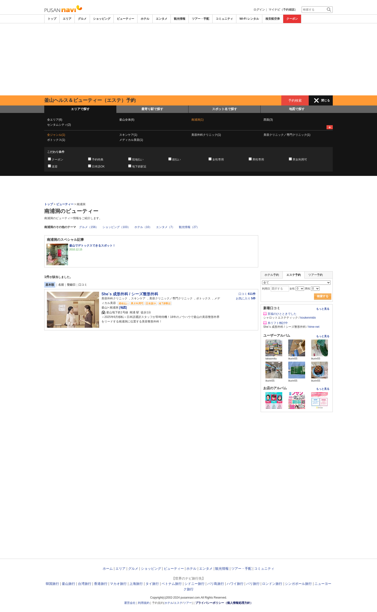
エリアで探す (80, 109)
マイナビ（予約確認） (283, 9)
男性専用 (258, 159)
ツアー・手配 (200, 18)
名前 (61, 284)
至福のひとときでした (282, 313)
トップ (52, 18)
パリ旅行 (253, 584)
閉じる (325, 100)
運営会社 (130, 603)
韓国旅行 (52, 584)
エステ (178, 603)
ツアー (187, 603)
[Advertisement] (188, 59)
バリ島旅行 (215, 584)
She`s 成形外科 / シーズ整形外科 (129, 294)
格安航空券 (272, 18)
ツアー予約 (315, 275)
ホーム (108, 568)
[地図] (122, 307)
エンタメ (161, 18)
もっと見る (322, 308)
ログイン (259, 9)
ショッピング (101, 18)
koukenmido (308, 317)
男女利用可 (300, 159)
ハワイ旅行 (235, 584)
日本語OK (98, 166)
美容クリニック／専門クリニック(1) (287, 134)
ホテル (145, 18)
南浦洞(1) (197, 119)
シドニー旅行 (194, 584)
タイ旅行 (152, 584)
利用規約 (144, 603)
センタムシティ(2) (59, 124)
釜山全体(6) (126, 119)
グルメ (82, 18)
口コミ (82, 284)
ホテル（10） (143, 227)
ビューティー (125, 18)
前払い (176, 159)
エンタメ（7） (165, 227)
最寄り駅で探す (152, 109)
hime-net (314, 326)
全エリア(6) (54, 119)
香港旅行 (100, 584)
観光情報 (179, 18)
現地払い (138, 159)
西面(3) (268, 119)
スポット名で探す (224, 109)
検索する (322, 296)
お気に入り (246, 298)
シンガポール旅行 (298, 584)
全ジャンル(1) (56, 134)
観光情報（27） (189, 227)
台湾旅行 (84, 584)
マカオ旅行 (118, 584)
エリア (67, 18)
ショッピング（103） (116, 227)
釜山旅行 (68, 584)
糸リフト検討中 (278, 323)
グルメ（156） (88, 227)
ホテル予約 (271, 275)
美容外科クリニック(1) (206, 134)
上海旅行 (136, 584)
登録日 (71, 284)
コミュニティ (224, 18)
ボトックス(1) (56, 140)
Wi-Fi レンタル (249, 18)
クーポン (292, 18)
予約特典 (97, 159)
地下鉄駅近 (139, 166)
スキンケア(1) (128, 134)
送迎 (54, 166)
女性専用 (218, 159)
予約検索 (295, 100)
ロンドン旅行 (272, 584)
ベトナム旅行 (172, 584)
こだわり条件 (55, 152)
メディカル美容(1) (131, 140)
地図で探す (297, 109)
